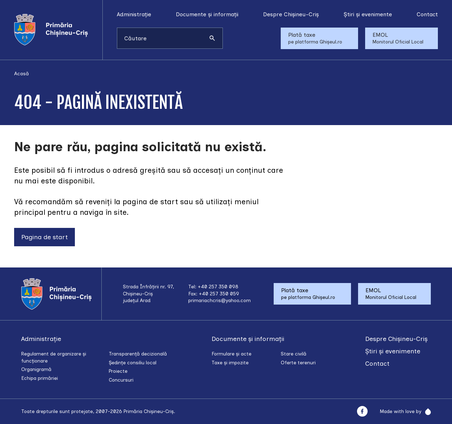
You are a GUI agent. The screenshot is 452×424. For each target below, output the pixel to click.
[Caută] (212, 38)
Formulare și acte (231, 354)
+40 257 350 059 (219, 294)
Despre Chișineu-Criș (291, 14)
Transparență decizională (138, 354)
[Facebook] (362, 411)
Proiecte (118, 371)
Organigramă (36, 369)
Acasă (21, 74)
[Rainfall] (426, 411)
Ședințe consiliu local (132, 363)
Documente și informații (207, 14)
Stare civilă (294, 354)
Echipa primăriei (39, 378)
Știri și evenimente (368, 14)
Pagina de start (44, 237)
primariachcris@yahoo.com (219, 301)
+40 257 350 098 (218, 287)
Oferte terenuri (298, 363)
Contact (427, 14)
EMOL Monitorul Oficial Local (398, 38)
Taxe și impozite (230, 363)
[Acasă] (58, 30)
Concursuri (121, 380)
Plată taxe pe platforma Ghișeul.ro (315, 38)
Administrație (134, 14)
